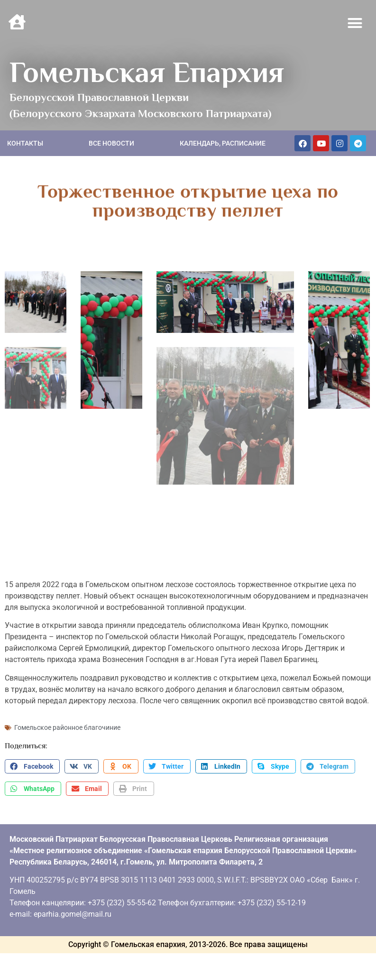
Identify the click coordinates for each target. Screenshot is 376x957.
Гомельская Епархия (146, 72)
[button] (355, 23)
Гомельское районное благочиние (67, 725)
